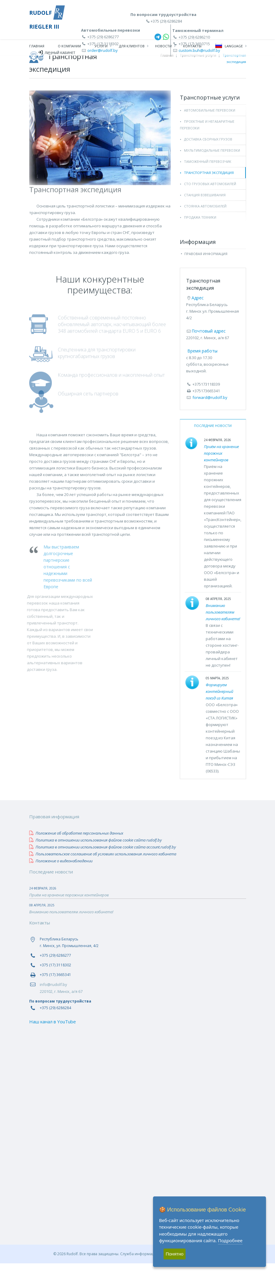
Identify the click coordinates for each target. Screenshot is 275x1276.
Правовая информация (205, 266)
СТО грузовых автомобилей (210, 196)
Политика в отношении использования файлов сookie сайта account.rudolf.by (102, 859)
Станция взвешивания (205, 207)
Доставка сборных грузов (208, 152)
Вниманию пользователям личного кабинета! (223, 624)
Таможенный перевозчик (207, 174)
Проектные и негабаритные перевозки (207, 137)
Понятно (174, 1254)
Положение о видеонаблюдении (60, 873)
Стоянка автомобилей (205, 218)
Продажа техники (200, 230)
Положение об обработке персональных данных (76, 845)
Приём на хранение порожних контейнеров (221, 465)
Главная (36, 47)
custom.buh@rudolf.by (199, 50)
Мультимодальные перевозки (212, 163)
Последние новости (213, 438)
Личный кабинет (56, 53)
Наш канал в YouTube (52, 1034)
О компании (69, 47)
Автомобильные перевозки (209, 123)
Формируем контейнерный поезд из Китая (219, 704)
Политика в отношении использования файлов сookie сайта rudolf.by (95, 852)
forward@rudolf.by (209, 410)
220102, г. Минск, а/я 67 (61, 1004)
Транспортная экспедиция (209, 185)
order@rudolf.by (102, 50)
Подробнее (230, 1240)
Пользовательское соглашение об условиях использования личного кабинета (102, 866)
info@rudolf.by (53, 997)
